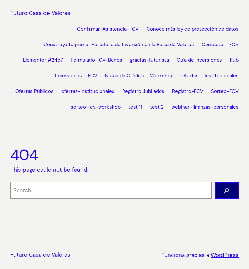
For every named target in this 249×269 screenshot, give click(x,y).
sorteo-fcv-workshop (96, 107)
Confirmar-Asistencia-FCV (108, 29)
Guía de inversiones (199, 60)
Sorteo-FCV (225, 91)
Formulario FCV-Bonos (96, 60)
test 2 (157, 107)
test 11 (135, 107)
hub (234, 60)
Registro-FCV (187, 91)
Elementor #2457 (43, 60)
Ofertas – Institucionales (210, 75)
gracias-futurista (149, 60)
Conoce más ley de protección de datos (193, 29)
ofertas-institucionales (87, 91)
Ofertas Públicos (34, 91)
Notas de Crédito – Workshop (139, 75)
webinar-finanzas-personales (205, 107)
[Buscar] (227, 190)
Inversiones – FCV (76, 75)
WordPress (225, 255)
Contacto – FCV (220, 44)
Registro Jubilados (143, 91)
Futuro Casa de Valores (40, 13)
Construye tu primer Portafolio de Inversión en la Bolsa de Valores (118, 44)
